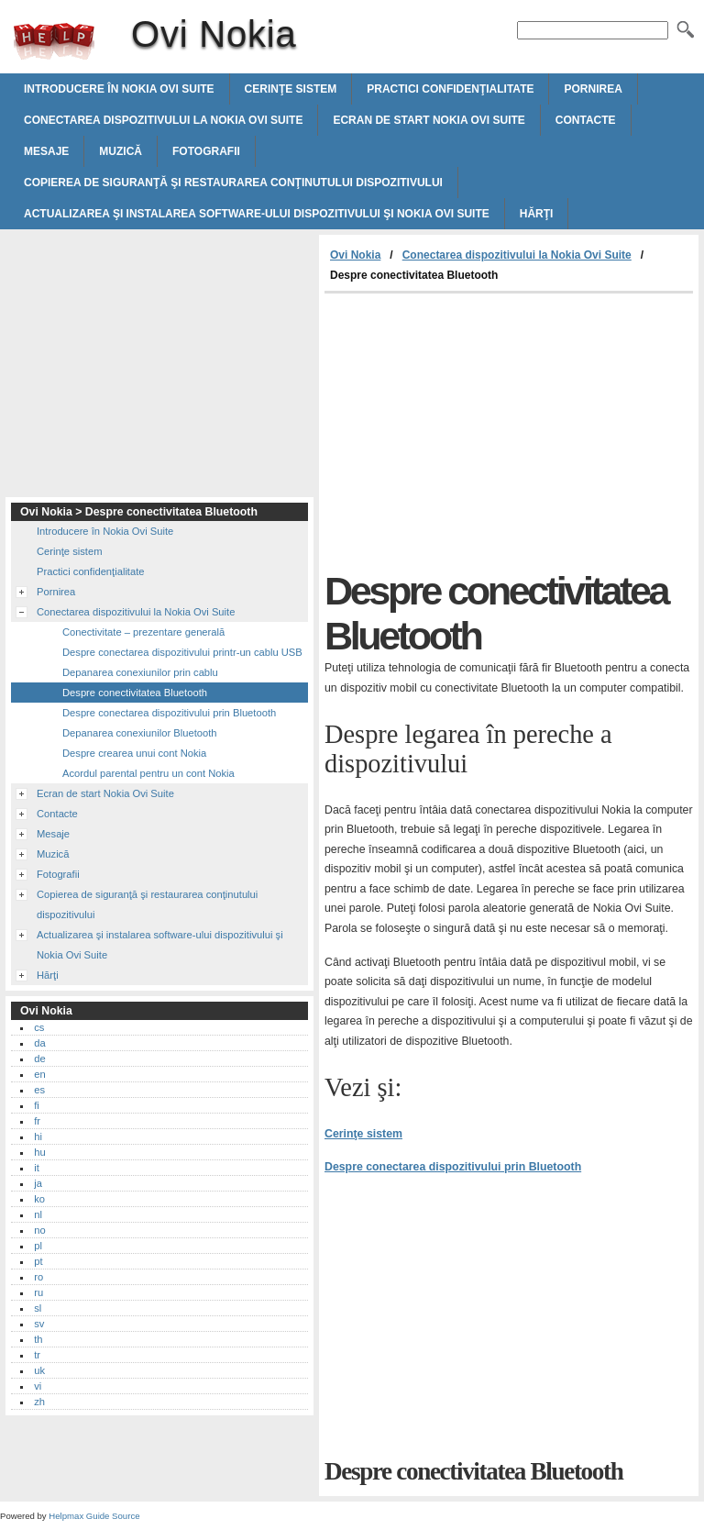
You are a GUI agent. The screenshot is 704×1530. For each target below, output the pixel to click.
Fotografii (206, 151)
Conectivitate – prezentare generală (143, 632)
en (39, 1074)
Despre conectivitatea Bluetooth (134, 692)
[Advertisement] (478, 431)
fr (37, 1120)
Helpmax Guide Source (94, 1516)
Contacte (586, 120)
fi (36, 1105)
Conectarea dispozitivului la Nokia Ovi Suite (163, 120)
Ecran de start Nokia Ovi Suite (428, 120)
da (39, 1042)
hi (38, 1136)
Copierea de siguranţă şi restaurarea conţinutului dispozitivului (233, 182)
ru (38, 1292)
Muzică (120, 151)
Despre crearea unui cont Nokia (134, 753)
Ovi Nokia (54, 41)
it (36, 1167)
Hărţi (537, 213)
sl (37, 1308)
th (38, 1339)
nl (38, 1214)
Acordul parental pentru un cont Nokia (148, 773)
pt (38, 1261)
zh (39, 1401)
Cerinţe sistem (291, 89)
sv (39, 1323)
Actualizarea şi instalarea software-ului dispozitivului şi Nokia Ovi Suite (257, 213)
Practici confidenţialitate (450, 89)
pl (38, 1245)
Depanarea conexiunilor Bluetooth (139, 732)
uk (39, 1370)
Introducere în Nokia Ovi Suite (119, 89)
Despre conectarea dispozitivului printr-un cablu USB (182, 652)
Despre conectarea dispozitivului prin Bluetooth (452, 1166)
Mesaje (46, 151)
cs (39, 1027)
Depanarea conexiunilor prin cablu (140, 672)
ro (38, 1276)
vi (37, 1385)
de (39, 1058)
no (39, 1230)
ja (38, 1183)
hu (39, 1152)
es (39, 1089)
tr (37, 1354)
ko (39, 1198)
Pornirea (593, 89)
